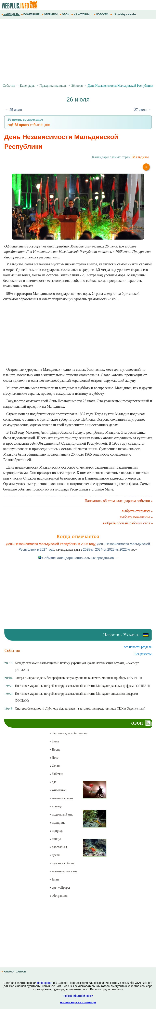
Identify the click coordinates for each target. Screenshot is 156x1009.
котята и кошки (61, 798)
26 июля (77, 85)
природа (56, 830)
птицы (55, 838)
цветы (54, 855)
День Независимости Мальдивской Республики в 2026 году (50, 544)
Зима (54, 741)
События (9, 85)
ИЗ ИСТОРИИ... (81, 14)
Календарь (27, 85)
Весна (54, 749)
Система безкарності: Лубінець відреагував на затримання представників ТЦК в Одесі (74, 708)
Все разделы (143, 654)
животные (57, 790)
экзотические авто (63, 871)
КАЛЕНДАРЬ (10, 14)
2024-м (100, 549)
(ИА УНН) (134, 678)
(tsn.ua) (140, 708)
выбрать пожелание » (136, 517)
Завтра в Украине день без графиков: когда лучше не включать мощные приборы (70, 678)
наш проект (44, 982)
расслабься (58, 847)
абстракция (58, 895)
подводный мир (61, 814)
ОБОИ (65, 14)
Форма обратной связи (78, 995)
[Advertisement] (78, 51)
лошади (55, 806)
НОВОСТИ (101, 14)
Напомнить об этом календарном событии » (119, 501)
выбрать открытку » (137, 511)
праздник (57, 822)
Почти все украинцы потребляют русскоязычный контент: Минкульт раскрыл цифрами (75, 685)
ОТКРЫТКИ (50, 14)
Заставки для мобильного (68, 733)
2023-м (112, 549)
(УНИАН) (22, 670)
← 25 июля (13, 109)
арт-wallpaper (59, 887)
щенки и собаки (61, 863)
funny (54, 879)
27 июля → (142, 109)
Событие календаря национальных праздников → (78, 558)
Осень (54, 765)
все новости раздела (138, 647)
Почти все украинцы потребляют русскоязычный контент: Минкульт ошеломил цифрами (76, 693)
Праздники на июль (52, 85)
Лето (53, 757)
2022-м (124, 549)
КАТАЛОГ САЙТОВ (14, 971)
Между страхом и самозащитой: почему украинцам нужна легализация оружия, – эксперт (77, 663)
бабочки (56, 774)
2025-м (88, 549)
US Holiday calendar (123, 14)
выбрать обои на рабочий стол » (128, 523)
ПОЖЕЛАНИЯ (30, 14)
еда (52, 782)
